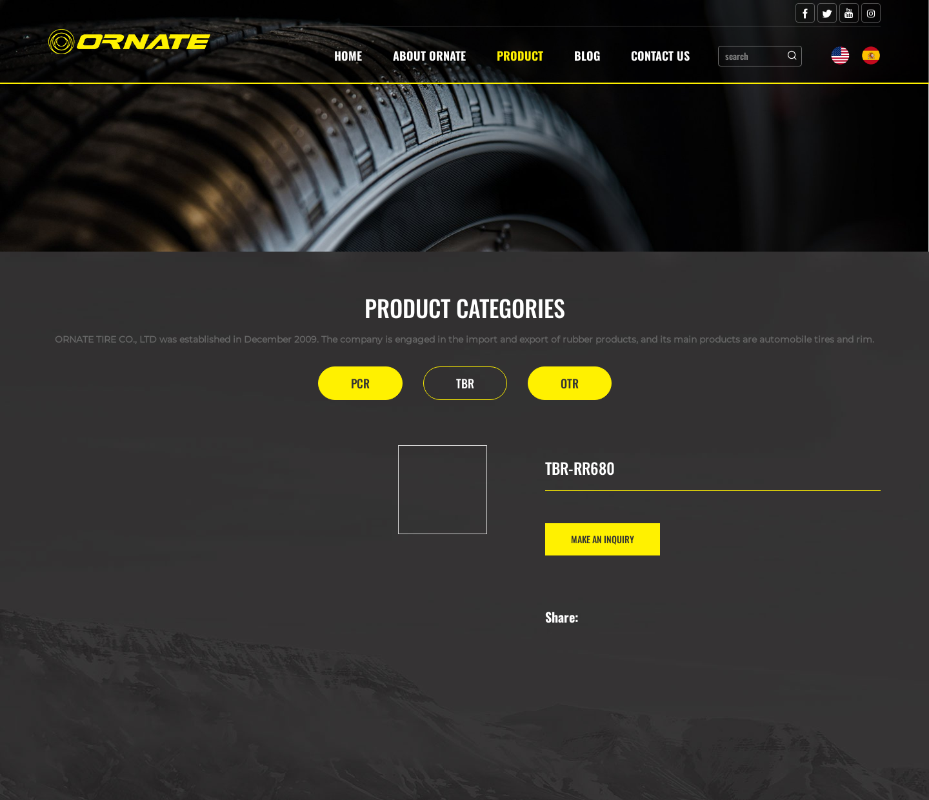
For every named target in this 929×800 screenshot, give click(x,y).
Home (348, 55)
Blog (587, 55)
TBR (465, 383)
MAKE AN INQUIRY (602, 539)
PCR (360, 383)
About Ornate (429, 55)
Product (520, 55)
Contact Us (660, 55)
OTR (570, 383)
